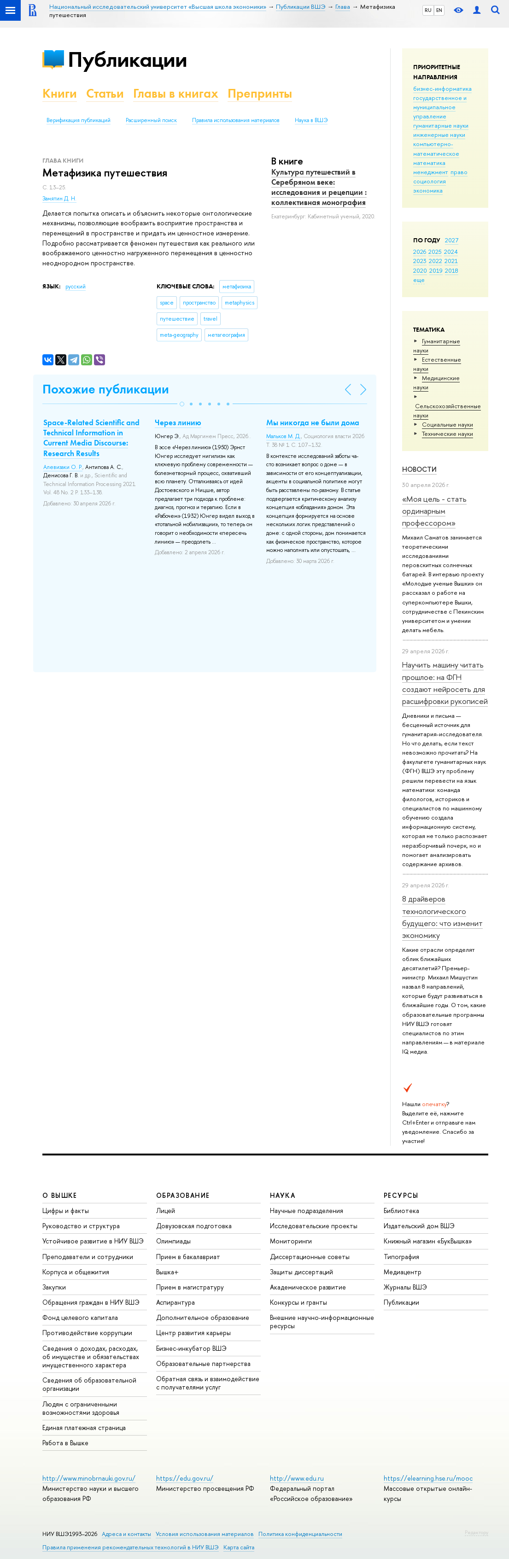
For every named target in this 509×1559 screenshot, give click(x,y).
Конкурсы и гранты (298, 1302)
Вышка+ (167, 1271)
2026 (419, 251)
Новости (419, 469)
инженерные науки (439, 134)
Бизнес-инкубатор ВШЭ (191, 1348)
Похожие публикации (105, 389)
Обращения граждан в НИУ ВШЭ (91, 1302)
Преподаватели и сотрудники (87, 1256)
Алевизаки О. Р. (62, 467)
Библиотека (401, 1210)
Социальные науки (447, 424)
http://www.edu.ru (297, 1478)
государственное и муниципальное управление (440, 107)
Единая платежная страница (84, 1427)
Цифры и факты (65, 1210)
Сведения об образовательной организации (89, 1384)
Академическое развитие (308, 1287)
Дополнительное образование (202, 1317)
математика (429, 162)
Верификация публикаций (79, 120)
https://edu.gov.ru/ (184, 1478)
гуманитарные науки (440, 125)
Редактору (476, 1532)
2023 (420, 261)
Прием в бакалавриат (188, 1256)
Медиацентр (402, 1271)
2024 (451, 251)
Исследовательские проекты (313, 1225)
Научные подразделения (306, 1210)
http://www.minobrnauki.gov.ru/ (88, 1478)
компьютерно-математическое (436, 148)
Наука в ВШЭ (311, 120)
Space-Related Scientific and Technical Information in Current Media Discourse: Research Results (91, 437)
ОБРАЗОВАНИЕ (183, 1195)
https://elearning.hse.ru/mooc (428, 1478)
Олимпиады (173, 1241)
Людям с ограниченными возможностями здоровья (80, 1408)
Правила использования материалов (236, 120)
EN (439, 10)
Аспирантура (175, 1302)
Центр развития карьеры (193, 1332)
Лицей (165, 1210)
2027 (451, 240)
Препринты (260, 93)
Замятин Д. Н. (59, 198)
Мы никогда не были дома (312, 422)
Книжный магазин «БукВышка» (428, 1241)
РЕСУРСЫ (401, 1195)
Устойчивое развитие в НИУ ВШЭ (93, 1241)
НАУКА (282, 1195)
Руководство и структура (81, 1225)
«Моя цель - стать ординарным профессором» (434, 510)
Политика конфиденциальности (300, 1534)
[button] (182, 404)
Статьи (105, 93)
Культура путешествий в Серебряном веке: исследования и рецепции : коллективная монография (319, 187)
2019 (436, 270)
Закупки (54, 1287)
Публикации (127, 59)
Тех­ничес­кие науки (447, 433)
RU (428, 10)
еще (419, 279)
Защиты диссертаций (301, 1271)
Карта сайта (238, 1547)
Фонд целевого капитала (80, 1317)
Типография (401, 1256)
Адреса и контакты (126, 1534)
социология (429, 181)
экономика (428, 190)
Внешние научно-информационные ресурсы (322, 1321)
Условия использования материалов (205, 1534)
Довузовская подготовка (194, 1225)
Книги (59, 93)
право (459, 172)
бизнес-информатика (442, 88)
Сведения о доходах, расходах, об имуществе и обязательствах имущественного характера (90, 1356)
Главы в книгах (175, 93)
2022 (435, 261)
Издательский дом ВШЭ (419, 1225)
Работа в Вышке (65, 1442)
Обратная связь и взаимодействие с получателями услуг (207, 1382)
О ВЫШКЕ (59, 1195)
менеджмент (430, 172)
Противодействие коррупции (87, 1332)
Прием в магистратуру (190, 1287)
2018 (451, 270)
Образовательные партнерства (203, 1363)
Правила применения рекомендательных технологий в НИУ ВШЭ (130, 1547)
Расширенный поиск (151, 120)
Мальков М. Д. (283, 436)
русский (75, 286)
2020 (420, 270)
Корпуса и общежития (75, 1271)
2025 (435, 251)
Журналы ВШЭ (405, 1287)
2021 (451, 261)
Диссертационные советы (310, 1256)
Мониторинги (291, 1241)
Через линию (178, 422)
